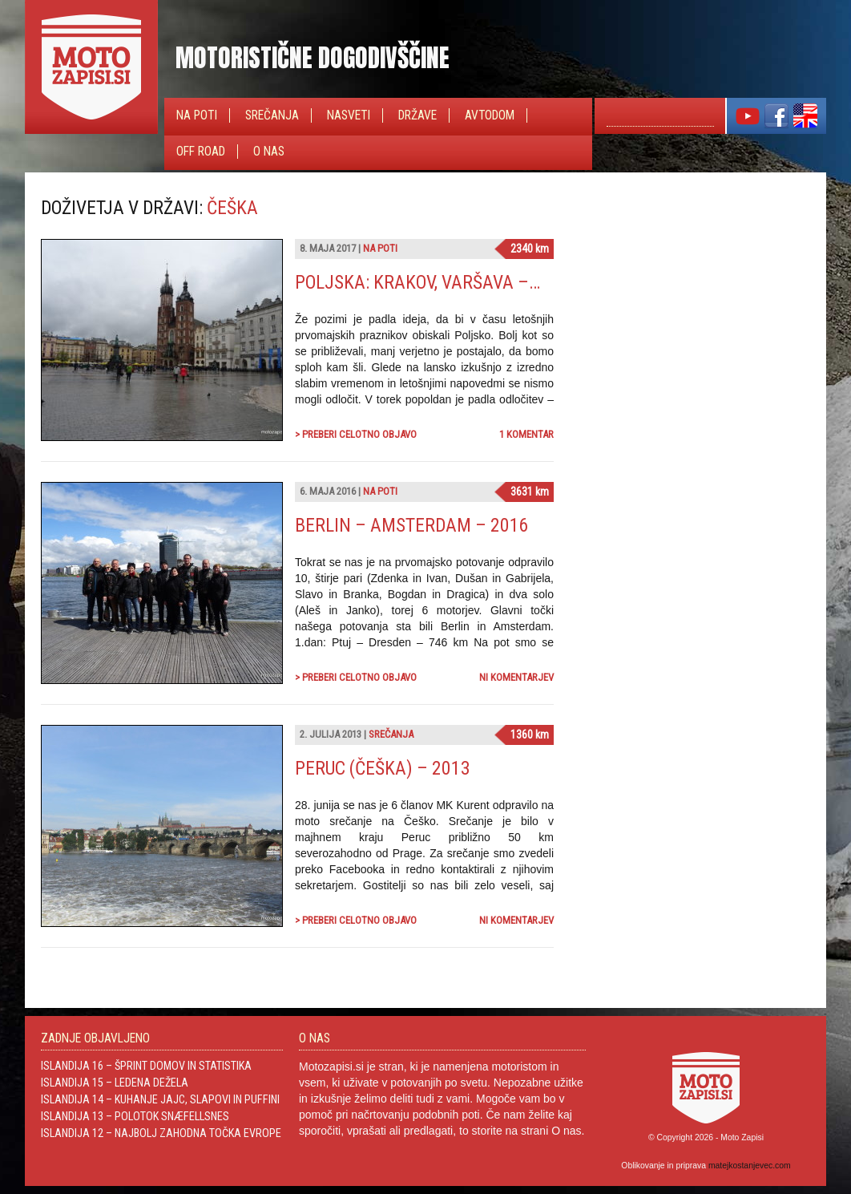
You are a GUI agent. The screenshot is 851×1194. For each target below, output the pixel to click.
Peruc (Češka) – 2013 (382, 768)
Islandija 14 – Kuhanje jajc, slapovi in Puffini (160, 1099)
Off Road (200, 151)
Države (417, 115)
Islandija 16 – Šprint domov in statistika (146, 1065)
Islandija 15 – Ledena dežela (114, 1082)
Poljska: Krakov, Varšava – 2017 (433, 282)
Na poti (196, 115)
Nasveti (348, 115)
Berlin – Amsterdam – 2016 (412, 525)
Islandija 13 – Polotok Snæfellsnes (135, 1116)
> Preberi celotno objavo (356, 434)
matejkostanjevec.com (749, 1165)
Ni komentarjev (516, 677)
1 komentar (526, 434)
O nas (268, 151)
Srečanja (272, 115)
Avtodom (489, 115)
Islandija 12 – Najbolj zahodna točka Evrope (161, 1133)
